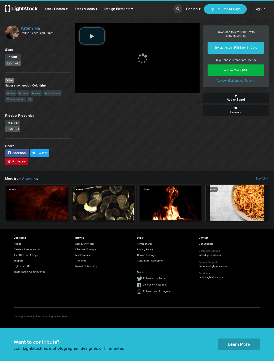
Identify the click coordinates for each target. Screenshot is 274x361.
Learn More (239, 344)
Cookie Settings (146, 255)
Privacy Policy (145, 249)
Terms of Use (145, 243)
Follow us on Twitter (155, 278)
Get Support (206, 243)
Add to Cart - (236, 70)
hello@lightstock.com (211, 277)
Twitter (40, 152)
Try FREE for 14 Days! (225, 8)
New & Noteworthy (86, 266)
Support (18, 260)
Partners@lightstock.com (213, 266)
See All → (262, 178)
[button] (56, 9)
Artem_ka (30, 28)
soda (23, 93)
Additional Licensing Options (236, 80)
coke (36, 93)
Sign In (260, 8)
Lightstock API (22, 266)
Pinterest (16, 161)
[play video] (92, 36)
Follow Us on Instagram (157, 291)
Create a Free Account (27, 249)
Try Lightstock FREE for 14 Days (236, 47)
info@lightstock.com (210, 255)
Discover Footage (85, 249)
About (17, 243)
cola (11, 93)
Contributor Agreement (150, 260)
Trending (80, 260)
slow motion (15, 99)
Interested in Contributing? (29, 271)
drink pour (52, 93)
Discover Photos (85, 243)
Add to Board (236, 98)
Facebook (17, 152)
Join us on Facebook (155, 284)
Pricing (193, 9)
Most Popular (83, 255)
